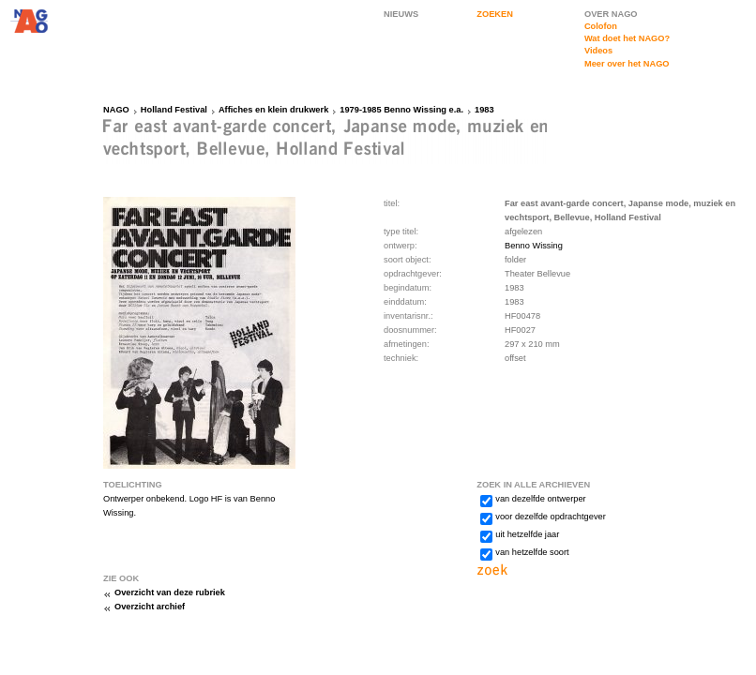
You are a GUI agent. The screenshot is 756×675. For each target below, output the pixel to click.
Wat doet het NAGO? (627, 38)
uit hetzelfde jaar (527, 534)
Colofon (600, 26)
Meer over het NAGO (627, 63)
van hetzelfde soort (531, 552)
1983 (484, 109)
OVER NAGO (611, 14)
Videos (598, 50)
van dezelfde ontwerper (540, 498)
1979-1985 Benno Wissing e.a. (401, 109)
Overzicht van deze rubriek (169, 592)
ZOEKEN (494, 14)
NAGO (116, 109)
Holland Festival (174, 109)
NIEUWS (401, 14)
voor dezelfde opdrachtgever (550, 516)
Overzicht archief (149, 606)
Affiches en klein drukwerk (273, 109)
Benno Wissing (534, 245)
